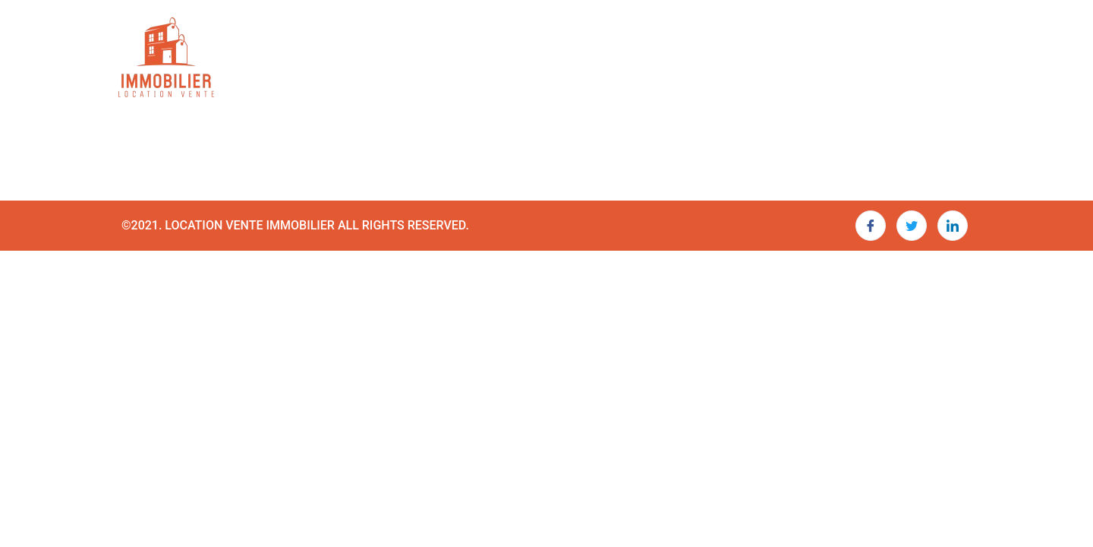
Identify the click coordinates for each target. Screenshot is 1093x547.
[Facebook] (870, 225)
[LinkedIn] (952, 225)
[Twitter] (911, 225)
